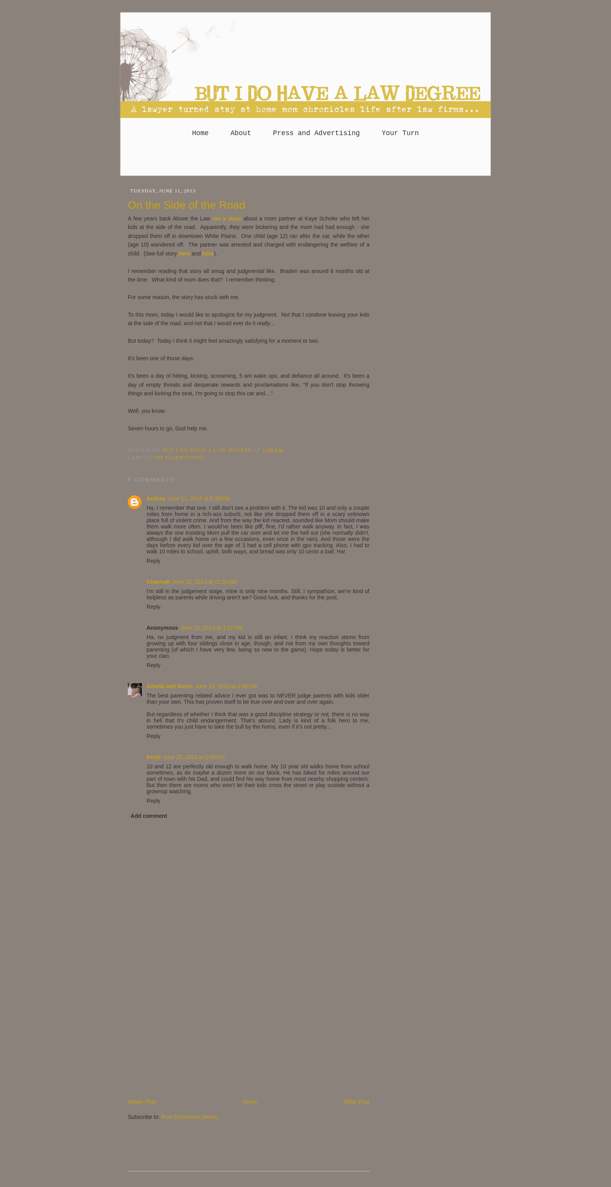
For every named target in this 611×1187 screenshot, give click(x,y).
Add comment (149, 816)
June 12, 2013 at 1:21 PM (211, 628)
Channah (158, 582)
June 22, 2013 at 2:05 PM (194, 757)
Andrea (156, 498)
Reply (154, 561)
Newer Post (142, 1102)
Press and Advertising (316, 133)
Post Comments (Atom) (189, 1117)
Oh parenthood (179, 457)
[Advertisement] (305, 160)
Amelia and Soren (170, 686)
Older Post (356, 1102)
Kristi (154, 757)
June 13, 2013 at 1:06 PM (226, 686)
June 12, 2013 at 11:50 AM (204, 582)
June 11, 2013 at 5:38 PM (199, 498)
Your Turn (400, 133)
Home (200, 133)
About (240, 133)
